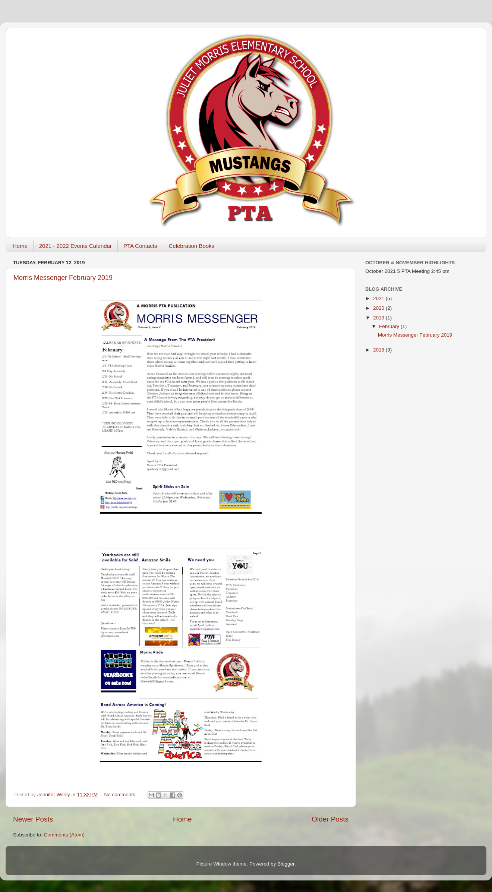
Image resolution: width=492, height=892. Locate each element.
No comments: (121, 794)
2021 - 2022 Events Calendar (75, 246)
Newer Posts (33, 819)
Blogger (285, 864)
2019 (379, 318)
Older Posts (330, 819)
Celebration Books (192, 246)
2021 (379, 298)
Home (20, 246)
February (390, 326)
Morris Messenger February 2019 (63, 277)
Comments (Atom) (64, 835)
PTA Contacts (140, 246)
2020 (379, 308)
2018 (379, 350)
